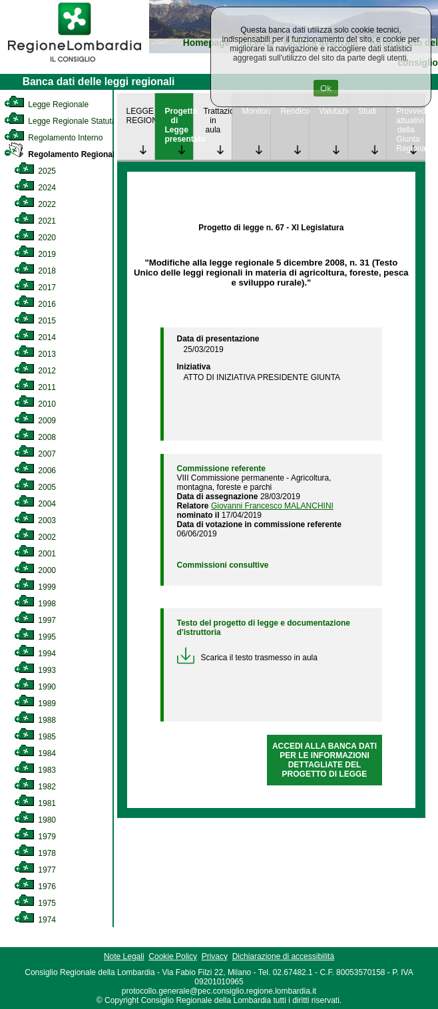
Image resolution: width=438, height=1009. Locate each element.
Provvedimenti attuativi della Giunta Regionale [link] (410, 129)
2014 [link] (35, 337)
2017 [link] (35, 287)
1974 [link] (35, 919)
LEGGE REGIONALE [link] (140, 115)
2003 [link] (35, 520)
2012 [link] (35, 370)
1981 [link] (35, 803)
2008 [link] (35, 437)
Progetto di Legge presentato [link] (178, 125)
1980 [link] (35, 820)
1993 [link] (35, 670)
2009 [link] (35, 420)
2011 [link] (35, 387)
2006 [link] (35, 470)
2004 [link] (35, 503)
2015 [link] (35, 320)
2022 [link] (35, 204)
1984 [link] (35, 753)
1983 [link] (35, 770)
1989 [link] (35, 703)
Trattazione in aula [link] (217, 120)
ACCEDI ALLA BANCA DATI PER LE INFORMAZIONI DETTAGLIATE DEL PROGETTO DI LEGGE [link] (324, 760)
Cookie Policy (172, 956)
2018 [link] (35, 271)
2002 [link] (35, 537)
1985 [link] (35, 736)
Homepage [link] (206, 43)
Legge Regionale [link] (46, 104)
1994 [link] (35, 653)
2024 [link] (35, 187)
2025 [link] (35, 171)
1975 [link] (35, 903)
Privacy (215, 956)
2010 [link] (35, 404)
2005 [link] (35, 487)
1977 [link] (35, 870)
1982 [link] (35, 786)
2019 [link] (35, 254)
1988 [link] (35, 720)
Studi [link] (367, 111)
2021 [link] (35, 221)
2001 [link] (35, 553)
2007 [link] (35, 454)
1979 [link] (35, 836)
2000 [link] (35, 570)
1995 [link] (35, 637)
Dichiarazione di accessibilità (283, 956)
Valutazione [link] (333, 111)
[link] (74, 64)
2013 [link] (35, 354)
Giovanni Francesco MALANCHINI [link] (272, 505)
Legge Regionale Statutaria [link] (64, 121)
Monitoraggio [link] (256, 111)
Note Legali (124, 956)
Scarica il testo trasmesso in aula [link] (247, 657)
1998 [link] (35, 603)
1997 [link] (35, 620)
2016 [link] (35, 304)
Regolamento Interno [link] (53, 137)
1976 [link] (35, 886)
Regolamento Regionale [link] (61, 154)
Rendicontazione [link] (294, 111)
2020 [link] (35, 237)
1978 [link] (35, 853)
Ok (325, 88)
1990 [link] (35, 687)
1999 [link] (35, 587)
